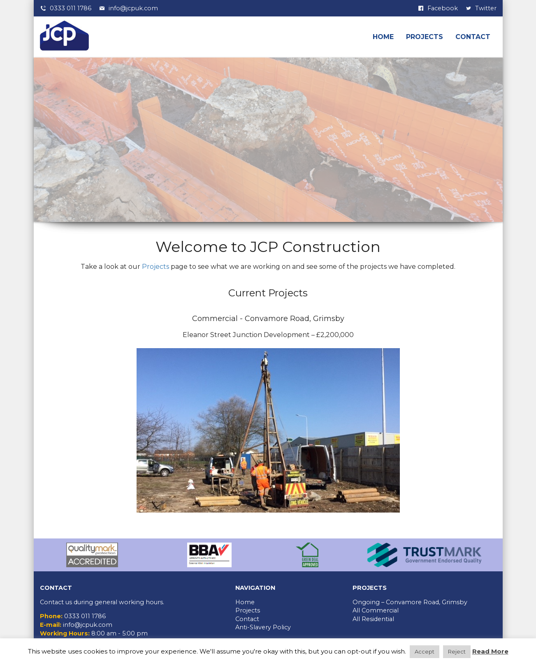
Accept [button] (424, 651)
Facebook (442, 8)
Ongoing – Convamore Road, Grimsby (410, 602)
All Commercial (376, 610)
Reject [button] (457, 651)
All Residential (373, 619)
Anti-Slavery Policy (263, 627)
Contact (472, 37)
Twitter (486, 8)
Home (383, 37)
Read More (490, 651)
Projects (424, 37)
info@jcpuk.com (133, 8)
